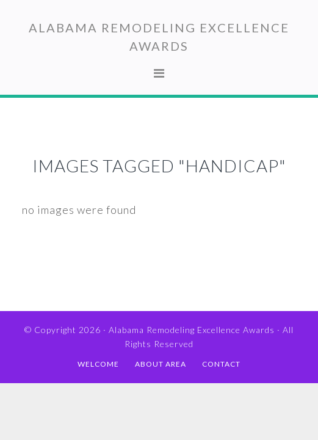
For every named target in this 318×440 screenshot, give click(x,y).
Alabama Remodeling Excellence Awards (192, 329)
